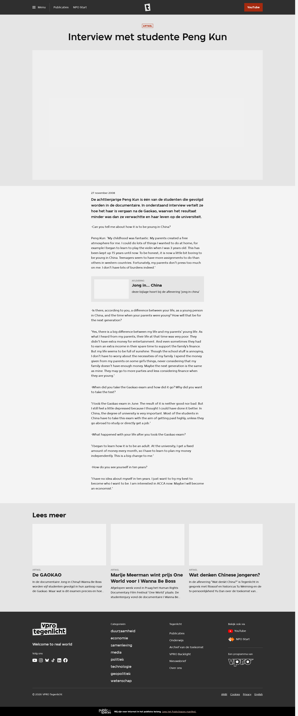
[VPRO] (240, 662)
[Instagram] (41, 660)
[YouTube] (253, 7)
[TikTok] (53, 660)
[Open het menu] (39, 7)
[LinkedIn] (59, 660)
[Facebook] (65, 660)
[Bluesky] (47, 660)
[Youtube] (34, 660)
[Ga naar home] (147, 7)
